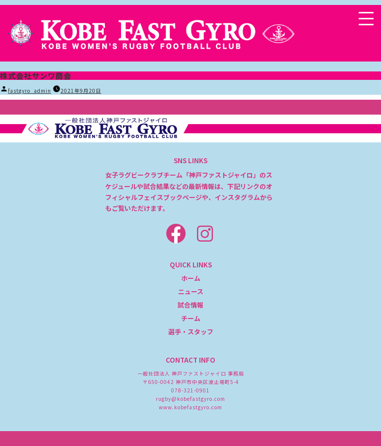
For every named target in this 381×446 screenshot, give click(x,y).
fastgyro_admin (29, 90)
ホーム (190, 278)
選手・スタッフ (190, 331)
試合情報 (190, 305)
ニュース (190, 291)
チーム (190, 318)
